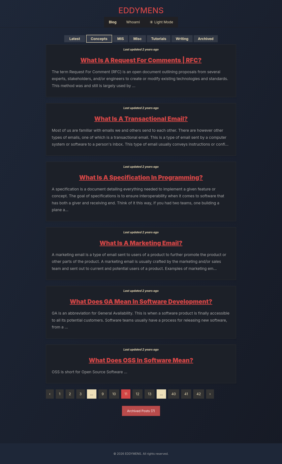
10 (114, 394)
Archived (205, 39)
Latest (75, 39)
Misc (137, 39)
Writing (182, 39)
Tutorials (159, 39)
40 (173, 394)
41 (186, 394)
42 (198, 394)
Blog (113, 22)
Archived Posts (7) (141, 411)
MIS (120, 39)
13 (149, 394)
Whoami (133, 22)
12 (137, 394)
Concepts (99, 39)
